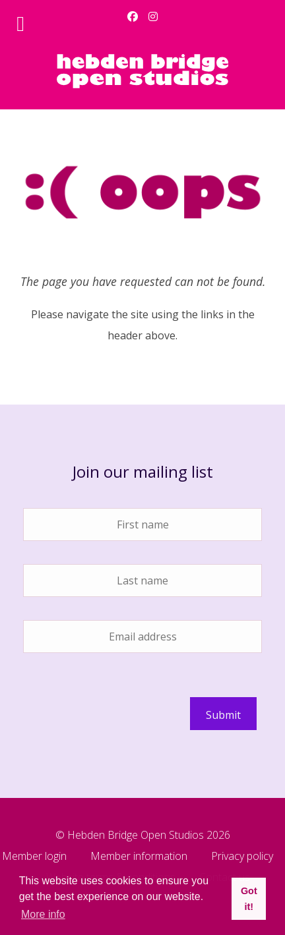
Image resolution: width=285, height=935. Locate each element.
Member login (34, 857)
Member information (138, 857)
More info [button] (43, 914)
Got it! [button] (249, 899)
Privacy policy (242, 857)
